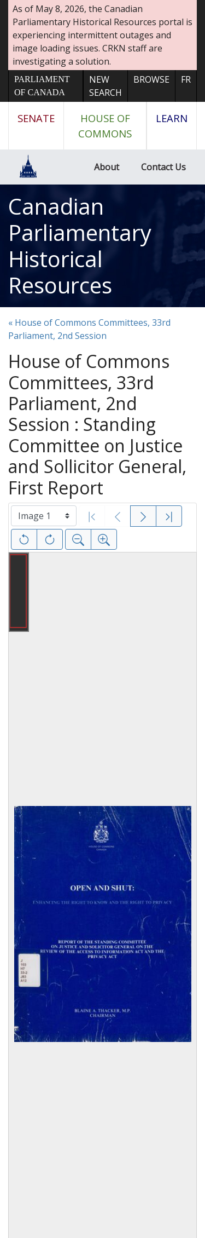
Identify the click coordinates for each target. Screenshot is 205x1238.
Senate (36, 118)
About (106, 167)
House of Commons (105, 125)
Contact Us (163, 167)
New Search (105, 86)
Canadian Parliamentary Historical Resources (79, 245)
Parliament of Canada (41, 85)
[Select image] (44, 515)
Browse (151, 79)
